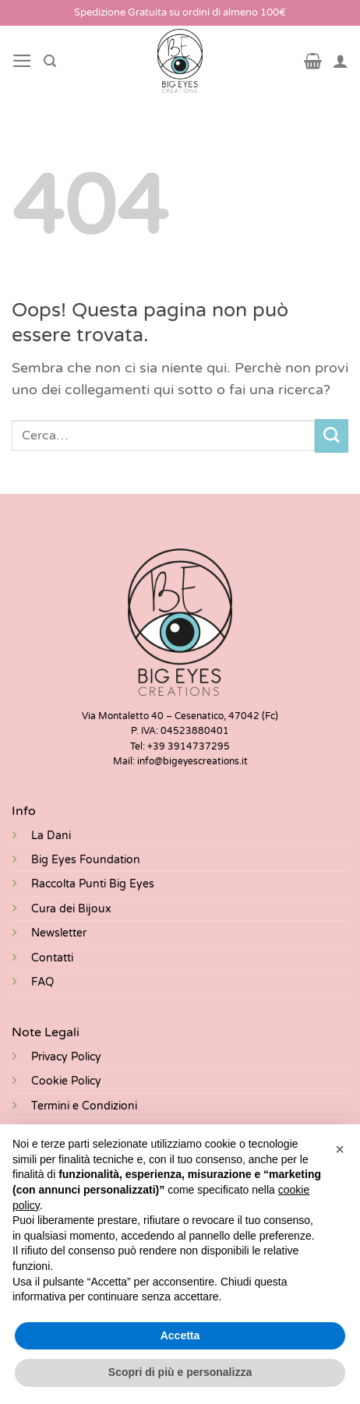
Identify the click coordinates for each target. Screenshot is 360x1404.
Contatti (52, 958)
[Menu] (22, 61)
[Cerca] (50, 61)
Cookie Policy (66, 1081)
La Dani (51, 835)
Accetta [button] (180, 1335)
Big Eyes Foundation (85, 859)
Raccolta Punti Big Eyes (92, 884)
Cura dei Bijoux (71, 908)
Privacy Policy (66, 1057)
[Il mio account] (340, 61)
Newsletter (58, 933)
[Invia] (331, 436)
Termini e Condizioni (84, 1106)
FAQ (42, 982)
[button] (339, 1149)
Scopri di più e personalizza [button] (180, 1372)
